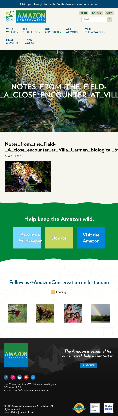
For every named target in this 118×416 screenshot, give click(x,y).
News (13, 41)
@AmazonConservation (55, 282)
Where (73, 30)
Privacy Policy (10, 412)
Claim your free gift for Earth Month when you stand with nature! (59, 4)
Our (53, 30)
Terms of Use (26, 412)
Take (31, 41)
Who (12, 30)
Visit (109, 13)
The (31, 30)
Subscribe (89, 365)
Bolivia (96, 13)
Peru (84, 13)
